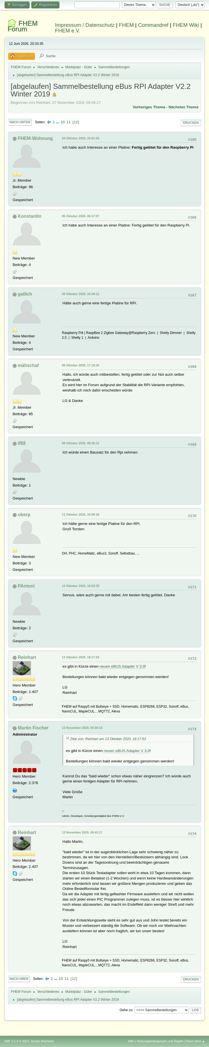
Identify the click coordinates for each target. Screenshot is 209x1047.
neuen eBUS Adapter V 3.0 (122, 666)
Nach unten (20, 122)
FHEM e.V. (67, 31)
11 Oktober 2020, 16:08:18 (80, 514)
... (58, 122)
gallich (25, 294)
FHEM (126, 25)
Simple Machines (42, 1041)
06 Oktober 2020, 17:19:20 (80, 365)
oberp (24, 514)
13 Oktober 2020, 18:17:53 (80, 657)
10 (63, 122)
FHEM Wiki (186, 25)
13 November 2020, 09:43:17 (82, 832)
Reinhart (27, 657)
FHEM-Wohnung (35, 138)
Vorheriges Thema (149, 107)
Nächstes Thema (183, 107)
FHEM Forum (23, 26)
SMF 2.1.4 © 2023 (16, 1041)
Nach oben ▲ (195, 1041)
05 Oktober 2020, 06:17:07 (80, 216)
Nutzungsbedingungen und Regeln (160, 1041)
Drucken (191, 122)
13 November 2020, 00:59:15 (82, 727)
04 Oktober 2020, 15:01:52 (80, 138)
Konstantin (29, 216)
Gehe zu (126, 1010)
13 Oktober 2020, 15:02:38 (80, 586)
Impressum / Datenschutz (85, 25)
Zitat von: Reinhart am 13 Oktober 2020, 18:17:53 (108, 739)
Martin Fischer (33, 727)
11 (68, 122)
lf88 (22, 443)
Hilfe (131, 1041)
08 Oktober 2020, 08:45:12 (80, 443)
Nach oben (19, 978)
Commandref (153, 25)
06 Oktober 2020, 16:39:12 (80, 294)
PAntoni (26, 586)
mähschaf (28, 365)
